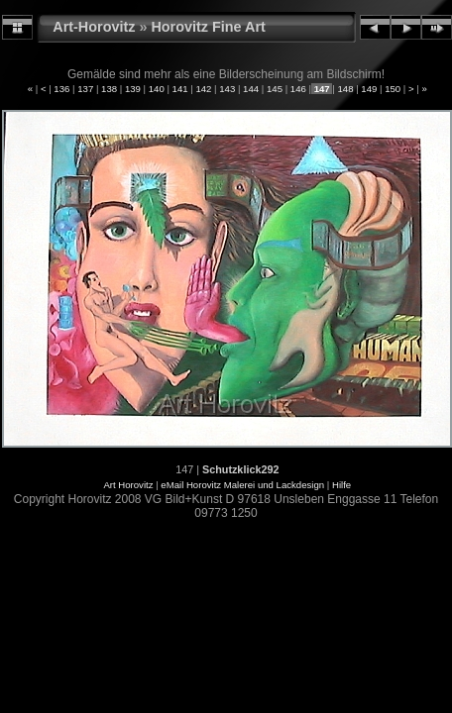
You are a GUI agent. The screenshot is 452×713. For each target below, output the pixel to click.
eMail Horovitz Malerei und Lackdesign (242, 484)
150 (393, 88)
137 (85, 88)
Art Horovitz (128, 484)
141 (180, 88)
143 (227, 88)
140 (156, 88)
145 (274, 88)
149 (369, 88)
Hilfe (341, 484)
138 (108, 88)
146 (297, 88)
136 (62, 88)
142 (203, 88)
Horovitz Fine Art (208, 27)
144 (250, 88)
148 (345, 88)
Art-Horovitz (94, 27)
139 (132, 88)
